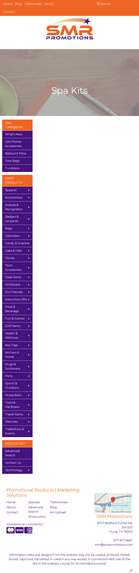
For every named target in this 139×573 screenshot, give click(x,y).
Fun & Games (14, 318)
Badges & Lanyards (12, 219)
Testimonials (33, 4)
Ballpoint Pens (15, 153)
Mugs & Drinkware (12, 366)
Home (7, 4)
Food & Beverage (12, 309)
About (49, 4)
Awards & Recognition (14, 207)
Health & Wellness (11, 335)
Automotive (13, 197)
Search (104, 4)
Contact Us (13, 462)
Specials (34, 502)
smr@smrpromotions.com (113, 544)
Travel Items (14, 414)
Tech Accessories (13, 268)
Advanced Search (12, 453)
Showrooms (36, 516)
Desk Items (13, 277)
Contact (9, 12)
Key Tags (11, 345)
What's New (13, 134)
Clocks (9, 258)
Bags (8, 228)
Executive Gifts (16, 299)
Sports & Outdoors (12, 385)
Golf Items (12, 326)
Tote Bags (12, 161)
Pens (8, 376)
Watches (11, 421)
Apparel (11, 190)
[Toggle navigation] (5, 45)
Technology (13, 470)
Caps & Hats (13, 250)
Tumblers (12, 168)
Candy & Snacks (16, 243)
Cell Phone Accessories (13, 144)
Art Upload (58, 512)
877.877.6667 (123, 540)
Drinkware (12, 284)
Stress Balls (13, 395)
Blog (18, 4)
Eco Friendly (14, 292)
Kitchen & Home (12, 355)
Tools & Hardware (12, 405)
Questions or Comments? (25, 524)
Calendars (12, 236)
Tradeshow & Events (14, 431)
